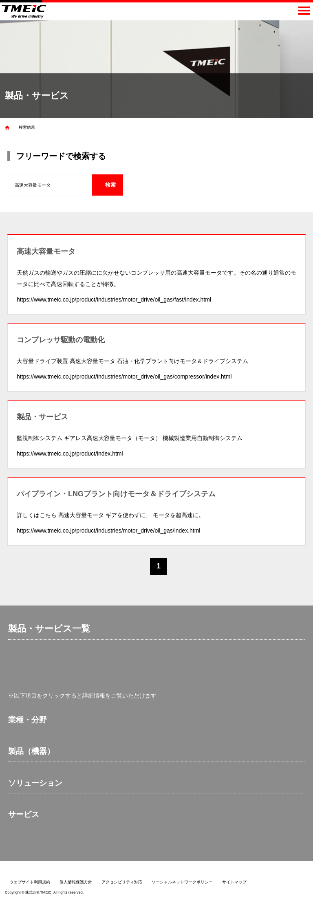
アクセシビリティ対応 (121, 882)
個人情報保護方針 (76, 882)
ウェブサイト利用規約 (29, 882)
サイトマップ (234, 882)
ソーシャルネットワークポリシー (182, 882)
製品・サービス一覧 (49, 628)
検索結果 (27, 127)
